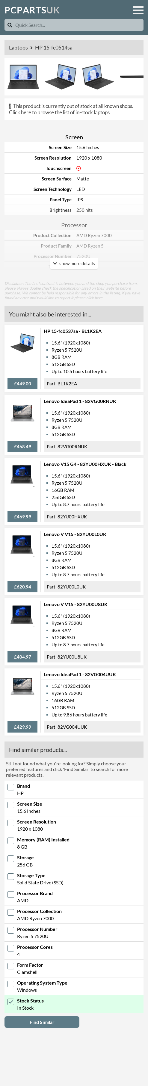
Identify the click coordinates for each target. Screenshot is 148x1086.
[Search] (9, 25)
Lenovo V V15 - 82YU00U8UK (76, 604)
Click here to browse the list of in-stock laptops (59, 112)
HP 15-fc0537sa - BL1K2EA (73, 331)
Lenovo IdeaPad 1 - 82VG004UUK (80, 674)
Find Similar (42, 1022)
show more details (74, 263)
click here (94, 297)
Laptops (19, 47)
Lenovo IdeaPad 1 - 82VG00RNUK (80, 401)
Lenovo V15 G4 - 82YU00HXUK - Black (85, 464)
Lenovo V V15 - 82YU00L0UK (75, 534)
